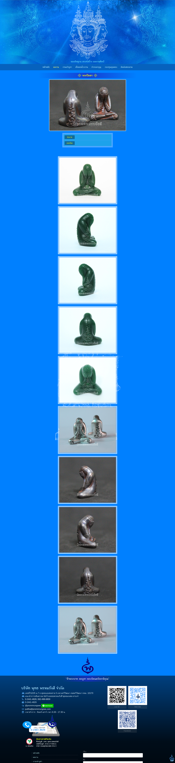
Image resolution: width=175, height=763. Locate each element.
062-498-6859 (42, 705)
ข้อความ (124, 718)
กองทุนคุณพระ (111, 67)
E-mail (123, 710)
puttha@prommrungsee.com (36, 715)
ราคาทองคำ (108, 712)
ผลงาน (56, 67)
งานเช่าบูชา (67, 67)
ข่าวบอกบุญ (96, 67)
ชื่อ (122, 694)
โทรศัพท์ (124, 702)
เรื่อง (122, 686)
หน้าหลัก (46, 67)
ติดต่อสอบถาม (126, 67)
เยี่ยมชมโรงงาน (81, 67)
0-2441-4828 (29, 705)
